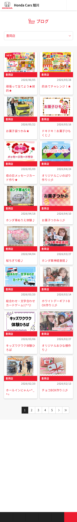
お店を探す (6, 517)
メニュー (72, 5)
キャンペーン (57, 517)
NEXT (59, 410)
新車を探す (19, 517)
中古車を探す (32, 517)
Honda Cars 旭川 (26, 5)
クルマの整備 (45, 517)
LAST (65, 410)
